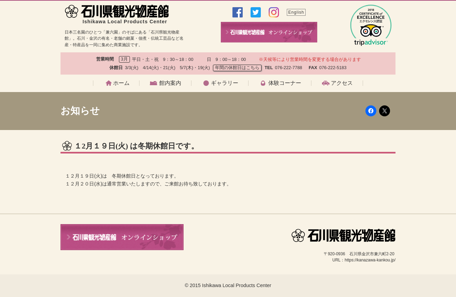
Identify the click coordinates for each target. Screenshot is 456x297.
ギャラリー (224, 83)
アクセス (342, 83)
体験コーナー (284, 83)
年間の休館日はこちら (237, 67)
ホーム (121, 83)
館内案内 (170, 83)
